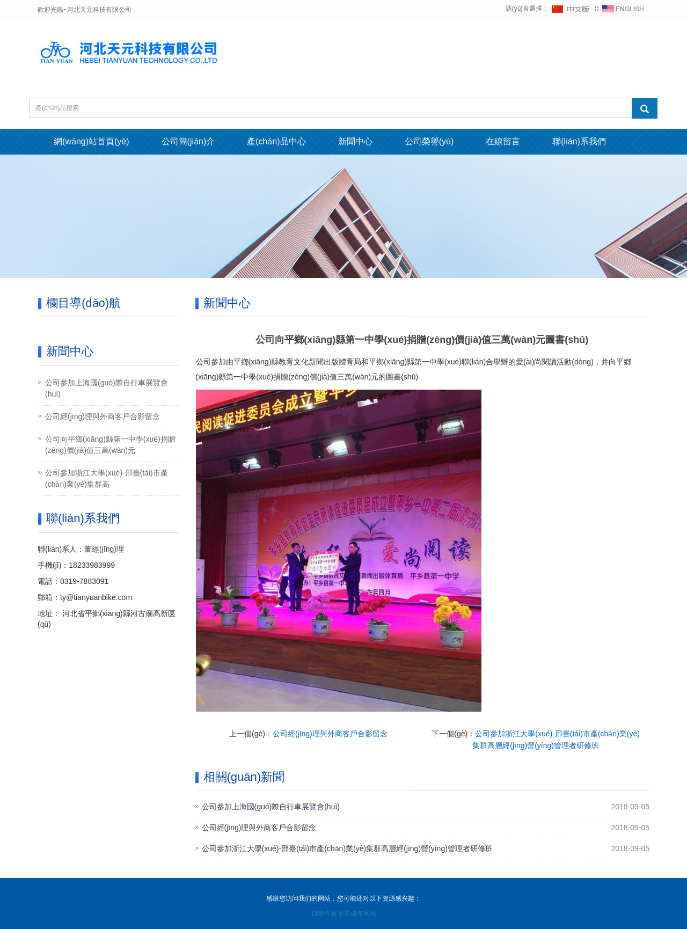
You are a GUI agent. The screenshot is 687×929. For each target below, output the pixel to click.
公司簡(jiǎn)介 (188, 141)
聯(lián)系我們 (579, 141)
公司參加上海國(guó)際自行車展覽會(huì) (271, 806)
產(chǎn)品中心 (276, 141)
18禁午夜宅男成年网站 (343, 913)
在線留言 (503, 141)
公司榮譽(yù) (429, 141)
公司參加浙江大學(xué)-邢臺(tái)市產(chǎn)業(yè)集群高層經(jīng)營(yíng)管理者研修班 (347, 848)
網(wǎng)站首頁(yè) (91, 141)
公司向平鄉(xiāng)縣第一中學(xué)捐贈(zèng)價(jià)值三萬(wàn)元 (110, 445)
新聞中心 (355, 141)
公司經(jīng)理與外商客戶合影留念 (330, 733)
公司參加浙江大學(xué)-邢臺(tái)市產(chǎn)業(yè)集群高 (106, 478)
